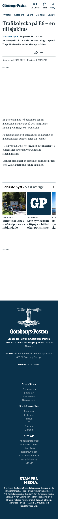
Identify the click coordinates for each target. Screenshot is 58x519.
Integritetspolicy (29, 459)
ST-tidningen (46, 500)
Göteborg (19, 14)
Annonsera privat (29, 444)
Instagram (29, 415)
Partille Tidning (34, 500)
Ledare (51, 14)
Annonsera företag (29, 440)
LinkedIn (29, 429)
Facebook (29, 411)
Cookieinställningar (29, 455)
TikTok (29, 418)
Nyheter (7, 14)
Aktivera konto (29, 400)
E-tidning (29, 392)
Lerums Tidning (26, 497)
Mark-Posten (38, 497)
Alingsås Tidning (26, 491)
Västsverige (9, 36)
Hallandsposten (17, 494)
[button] (52, 6)
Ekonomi (40, 14)
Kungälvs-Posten (12, 497)
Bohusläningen (39, 491)
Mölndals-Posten (20, 500)
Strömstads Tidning (17, 503)
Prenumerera (29, 389)
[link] (14, 6)
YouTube (29, 426)
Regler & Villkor (29, 451)
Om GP (29, 462)
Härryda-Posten (30, 494)
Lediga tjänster (29, 448)
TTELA (28, 503)
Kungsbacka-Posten (46, 494)
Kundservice (29, 396)
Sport (30, 14)
